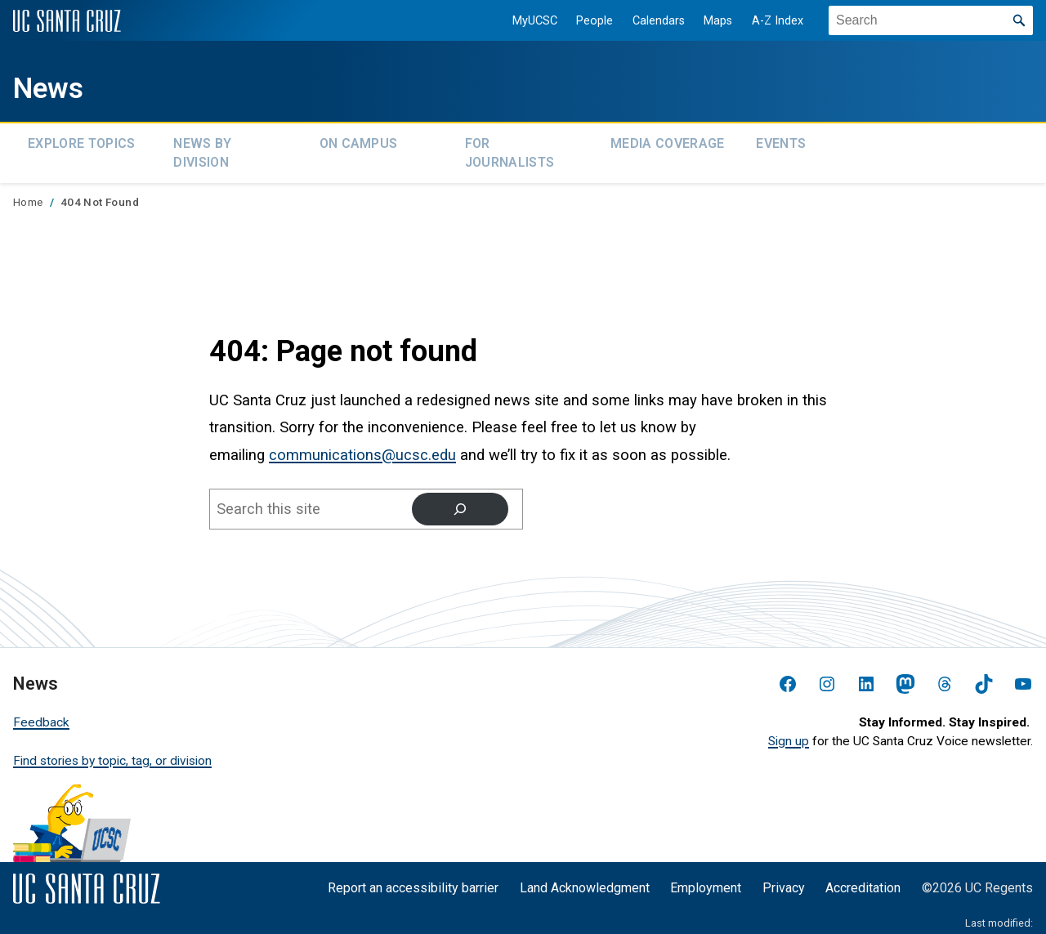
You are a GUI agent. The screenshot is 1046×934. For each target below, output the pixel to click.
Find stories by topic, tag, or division (112, 753)
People (583, 21)
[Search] (459, 501)
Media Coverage (667, 141)
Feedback (41, 715)
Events (781, 141)
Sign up (788, 733)
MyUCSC (523, 21)
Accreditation (863, 881)
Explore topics (81, 141)
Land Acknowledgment (585, 881)
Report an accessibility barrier (413, 881)
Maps (707, 21)
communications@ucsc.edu (362, 448)
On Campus (359, 141)
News (57, 86)
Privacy (783, 881)
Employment (705, 881)
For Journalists (510, 149)
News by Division (202, 149)
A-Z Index (767, 21)
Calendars (647, 21)
